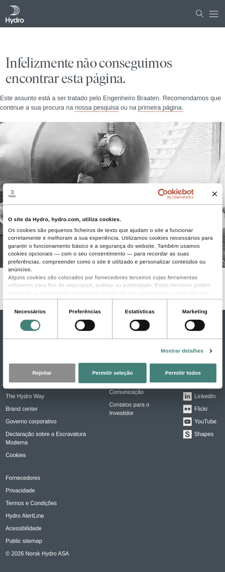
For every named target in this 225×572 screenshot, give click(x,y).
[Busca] (199, 13)
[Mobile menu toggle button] (215, 13)
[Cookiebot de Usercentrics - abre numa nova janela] (168, 194)
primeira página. (160, 107)
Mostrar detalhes (182, 351)
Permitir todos (183, 373)
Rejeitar (42, 373)
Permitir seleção (112, 373)
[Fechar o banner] (214, 193)
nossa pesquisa (97, 107)
